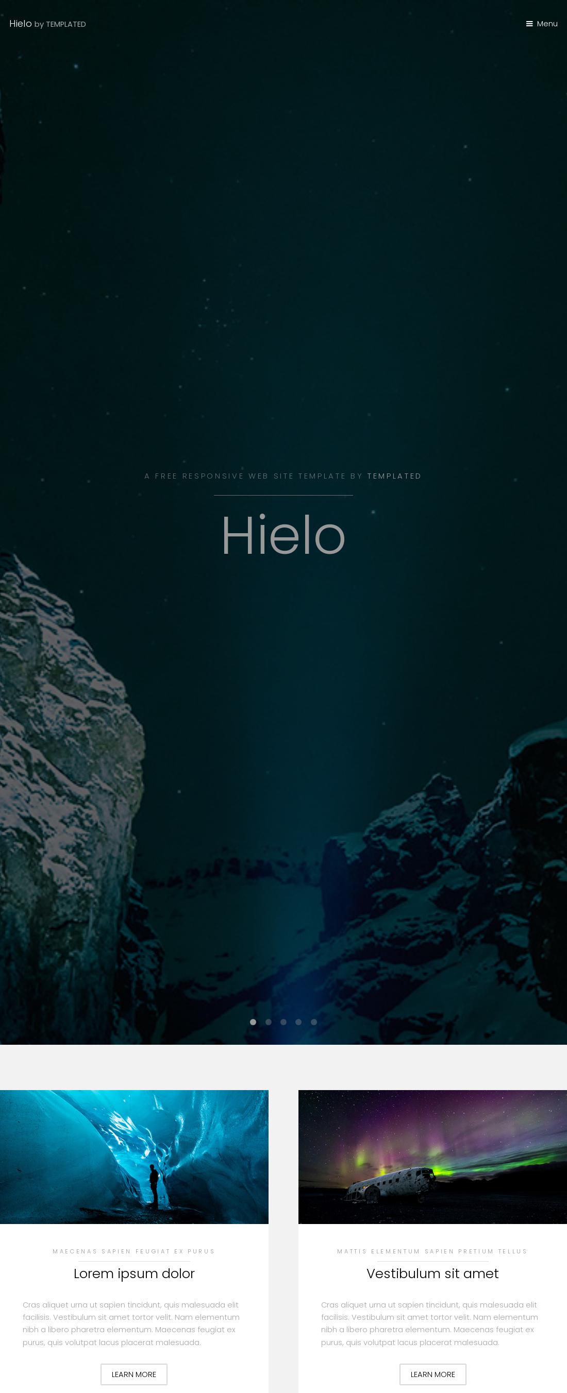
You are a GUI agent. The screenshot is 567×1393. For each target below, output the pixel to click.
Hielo (47, 23)
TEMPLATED (395, 476)
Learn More (134, 1374)
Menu (547, 24)
